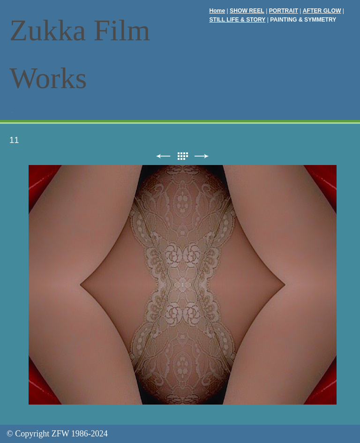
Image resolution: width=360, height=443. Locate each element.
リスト (182, 156)
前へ (163, 156)
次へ (202, 156)
